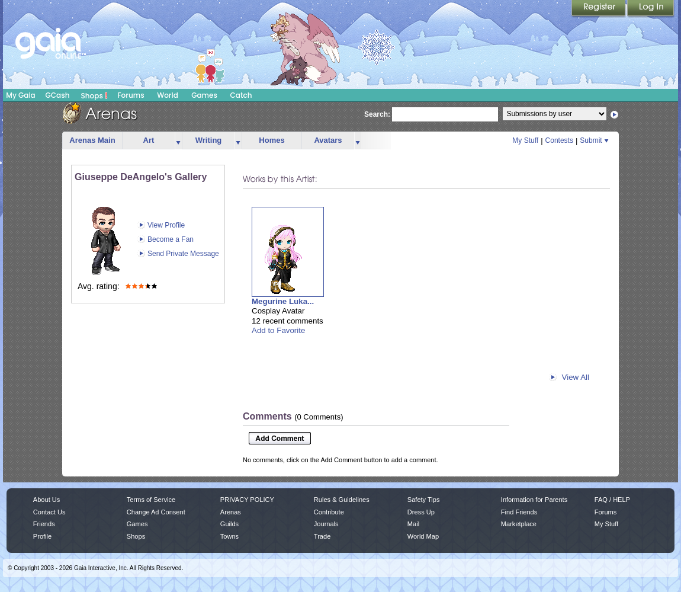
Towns (229, 536)
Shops (94, 95)
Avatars (328, 140)
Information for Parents (534, 499)
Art (149, 140)
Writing (208, 140)
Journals (326, 523)
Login (650, 9)
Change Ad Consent (156, 512)
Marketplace (519, 523)
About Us (46, 499)
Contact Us (49, 512)
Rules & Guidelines (342, 499)
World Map (423, 536)
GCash (58, 95)
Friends (44, 523)
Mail (413, 523)
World (167, 95)
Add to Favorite (278, 330)
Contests (559, 140)
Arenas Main (92, 140)
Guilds (229, 523)
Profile (42, 536)
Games (204, 95)
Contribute (329, 512)
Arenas (230, 512)
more (178, 140)
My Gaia (20, 95)
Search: (377, 114)
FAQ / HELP (612, 499)
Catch (241, 95)
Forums (130, 95)
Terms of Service (151, 499)
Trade (322, 536)
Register (599, 9)
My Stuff (525, 140)
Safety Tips (423, 499)
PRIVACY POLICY (247, 499)
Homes (271, 140)
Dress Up (421, 512)
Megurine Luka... (283, 301)
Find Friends (519, 512)
